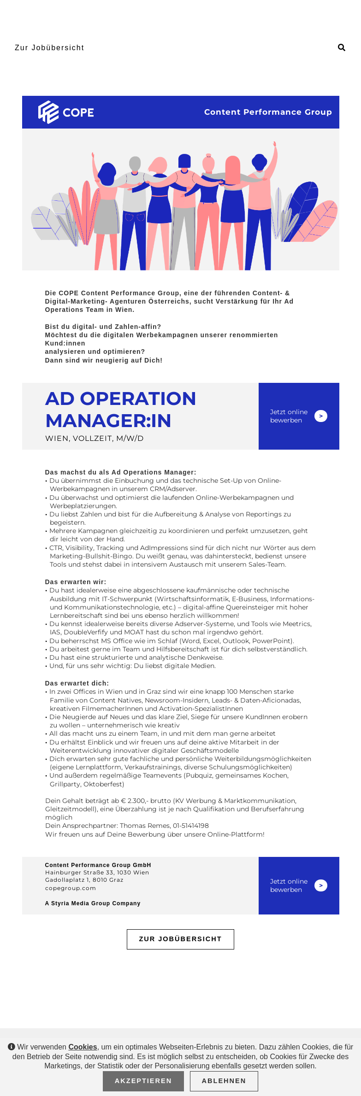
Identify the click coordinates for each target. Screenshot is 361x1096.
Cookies (82, 1047)
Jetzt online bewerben (289, 416)
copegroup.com (70, 888)
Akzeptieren (143, 1080)
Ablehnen (224, 1080)
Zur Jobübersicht (49, 48)
